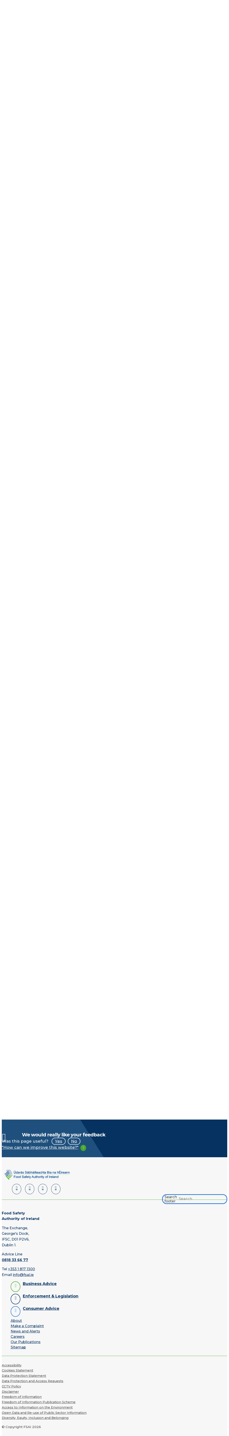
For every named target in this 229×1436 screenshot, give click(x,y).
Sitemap (18, 1347)
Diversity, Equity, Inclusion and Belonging (35, 1418)
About (16, 1321)
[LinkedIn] (16, 1189)
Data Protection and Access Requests (32, 1381)
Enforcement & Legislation (50, 1296)
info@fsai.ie (23, 1275)
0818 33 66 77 (15, 1260)
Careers (18, 1337)
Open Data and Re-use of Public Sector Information (44, 1413)
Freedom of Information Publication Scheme (39, 1402)
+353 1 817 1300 (21, 1269)
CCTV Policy (11, 1386)
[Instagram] (55, 1189)
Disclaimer (10, 1392)
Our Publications (26, 1342)
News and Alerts (25, 1331)
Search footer (171, 1199)
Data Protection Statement (24, 1376)
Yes (58, 1141)
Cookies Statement (17, 1370)
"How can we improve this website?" (40, 1147)
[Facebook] (29, 1189)
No (74, 1141)
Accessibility (11, 1365)
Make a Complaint (27, 1326)
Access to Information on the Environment (37, 1407)
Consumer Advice (41, 1308)
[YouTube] (42, 1189)
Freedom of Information (22, 1397)
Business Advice (40, 1283)
